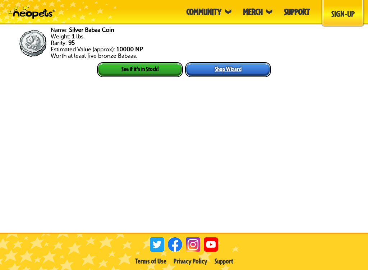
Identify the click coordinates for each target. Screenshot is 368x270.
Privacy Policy (190, 261)
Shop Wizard (228, 69)
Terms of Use (150, 261)
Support (224, 261)
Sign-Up (343, 14)
